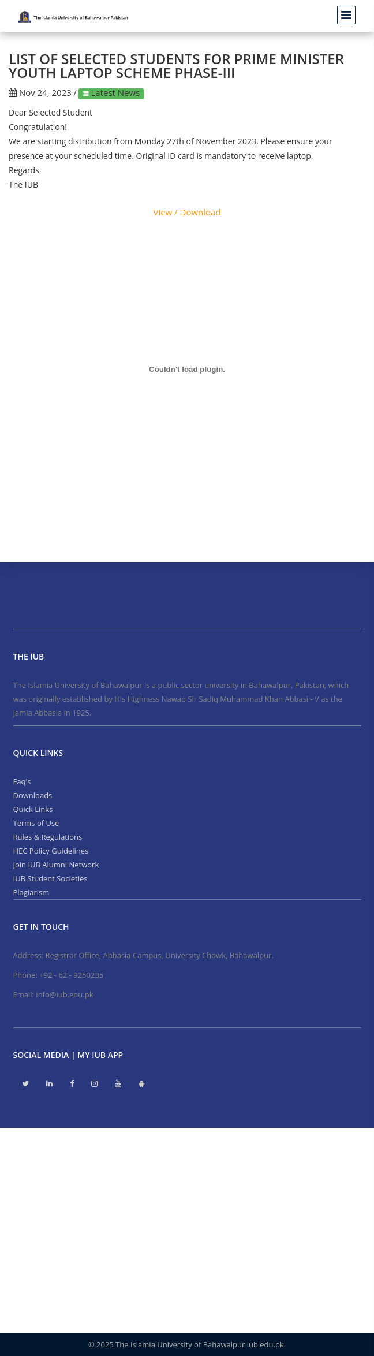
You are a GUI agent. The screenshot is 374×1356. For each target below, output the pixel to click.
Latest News (114, 92)
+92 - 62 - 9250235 (71, 975)
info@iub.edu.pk (64, 994)
